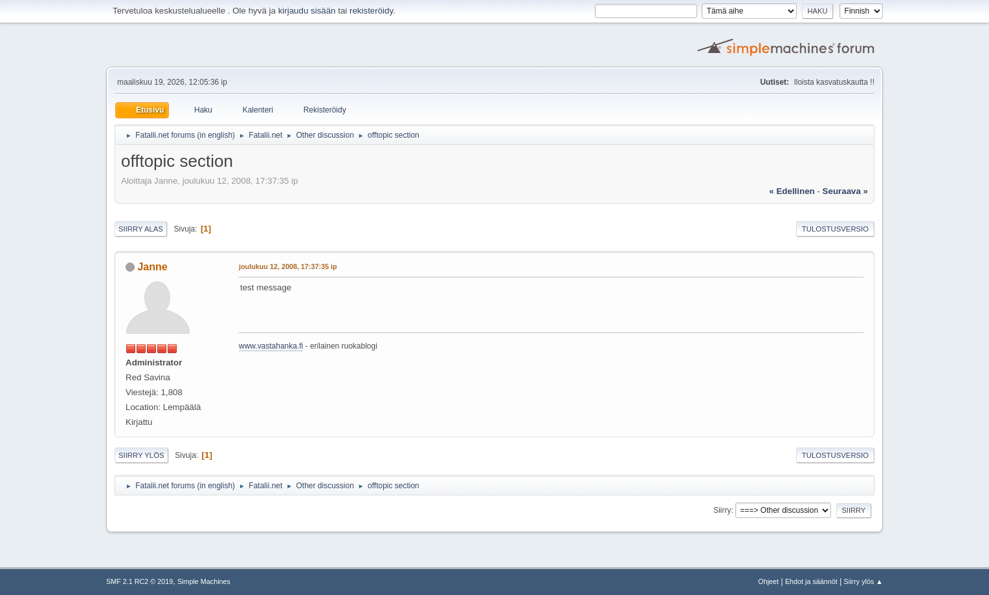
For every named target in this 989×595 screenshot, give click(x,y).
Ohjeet (768, 581)
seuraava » (845, 191)
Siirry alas (140, 229)
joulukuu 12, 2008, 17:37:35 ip (288, 266)
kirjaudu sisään (307, 11)
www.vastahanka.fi (271, 346)
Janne (152, 266)
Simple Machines (203, 581)
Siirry (722, 510)
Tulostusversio (835, 229)
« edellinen (791, 191)
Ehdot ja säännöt (811, 581)
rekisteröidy (371, 11)
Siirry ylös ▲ (863, 581)
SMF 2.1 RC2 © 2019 (139, 581)
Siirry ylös (141, 455)
